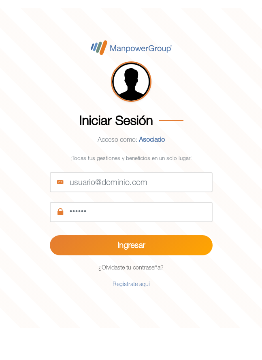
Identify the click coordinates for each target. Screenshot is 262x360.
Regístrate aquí (131, 283)
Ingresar (131, 245)
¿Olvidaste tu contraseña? (131, 267)
